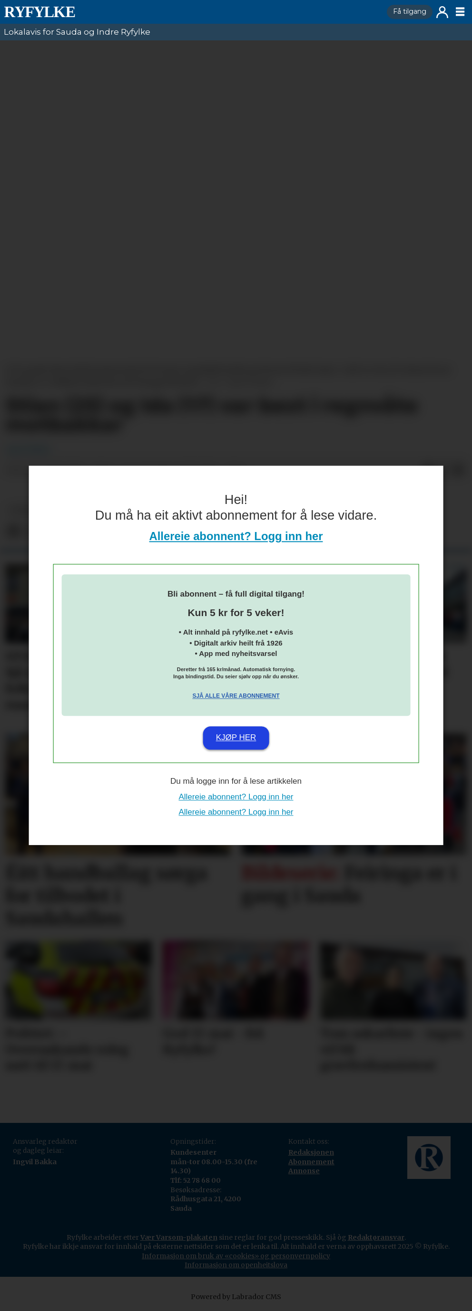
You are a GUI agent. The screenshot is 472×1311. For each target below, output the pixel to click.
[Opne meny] (460, 12)
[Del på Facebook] (13, 531)
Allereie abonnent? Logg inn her (236, 536)
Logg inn (442, 12)
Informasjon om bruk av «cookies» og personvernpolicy (236, 1256)
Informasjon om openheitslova (236, 1265)
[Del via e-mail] (459, 471)
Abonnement (311, 1162)
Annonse (304, 1171)
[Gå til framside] (191, 12)
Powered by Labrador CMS (236, 1296)
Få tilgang (409, 11)
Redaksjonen (311, 1152)
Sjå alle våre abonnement (235, 696)
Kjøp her (236, 737)
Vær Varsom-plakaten (178, 1237)
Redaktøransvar (376, 1237)
